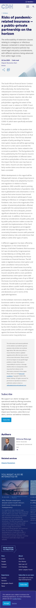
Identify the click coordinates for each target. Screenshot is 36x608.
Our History (22, 561)
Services (4, 580)
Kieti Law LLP (23, 564)
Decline (14, 603)
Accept (6, 603)
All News (5, 14)
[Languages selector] (30, 2)
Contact (4, 567)
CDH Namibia (23, 567)
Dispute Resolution (8, 463)
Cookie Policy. (16, 599)
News (3, 586)
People (3, 561)
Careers (3, 564)
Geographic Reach (7, 583)
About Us (21, 559)
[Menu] (28, 6)
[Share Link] (3, 70)
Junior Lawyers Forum (26, 570)
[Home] (7, 7)
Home (3, 559)
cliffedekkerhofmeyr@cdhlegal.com (16, 385)
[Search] (33, 6)
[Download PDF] (8, 70)
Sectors (3, 578)
